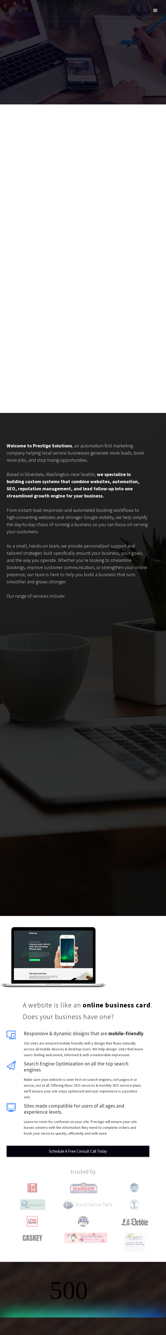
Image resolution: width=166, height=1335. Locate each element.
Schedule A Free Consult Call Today (78, 1151)
